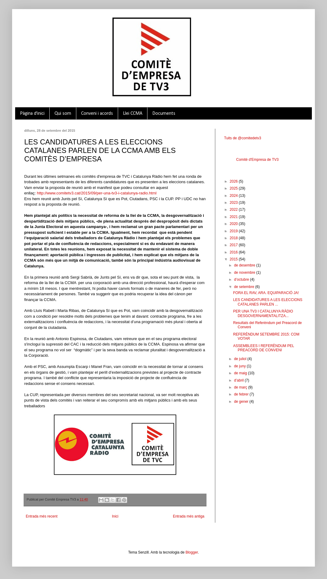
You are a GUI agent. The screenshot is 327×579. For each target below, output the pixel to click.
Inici (115, 516)
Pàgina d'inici (32, 113)
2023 (234, 202)
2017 (234, 245)
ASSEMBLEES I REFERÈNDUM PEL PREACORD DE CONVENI (263, 348)
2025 (234, 188)
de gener (241, 401)
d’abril (239, 380)
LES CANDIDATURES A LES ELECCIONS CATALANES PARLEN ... (267, 302)
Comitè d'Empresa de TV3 (257, 159)
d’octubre (242, 279)
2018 (234, 238)
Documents (163, 113)
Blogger (192, 552)
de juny (240, 366)
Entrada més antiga (188, 516)
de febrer (241, 394)
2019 (234, 231)
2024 (234, 196)
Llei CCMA (132, 113)
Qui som (62, 113)
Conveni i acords (97, 113)
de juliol (240, 359)
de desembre (245, 265)
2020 (234, 224)
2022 (234, 209)
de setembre (244, 287)
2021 (234, 217)
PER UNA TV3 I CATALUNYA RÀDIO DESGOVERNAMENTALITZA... (263, 313)
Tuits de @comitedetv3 (242, 138)
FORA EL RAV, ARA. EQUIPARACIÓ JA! (266, 293)
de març (241, 387)
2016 (234, 252)
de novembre (245, 272)
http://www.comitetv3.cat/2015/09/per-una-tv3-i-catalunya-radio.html (97, 193)
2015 (234, 259)
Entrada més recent (42, 516)
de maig (241, 373)
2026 (234, 181)
